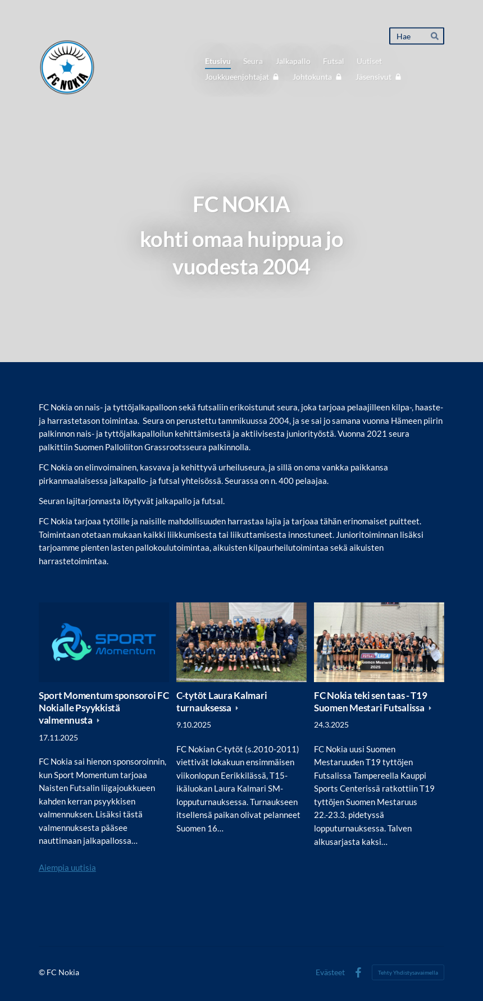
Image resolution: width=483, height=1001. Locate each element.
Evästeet (330, 972)
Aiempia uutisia (67, 867)
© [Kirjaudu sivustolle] (43, 972)
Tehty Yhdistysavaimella (408, 972)
